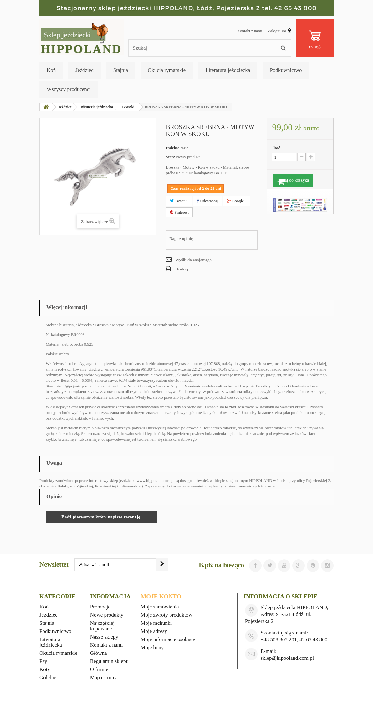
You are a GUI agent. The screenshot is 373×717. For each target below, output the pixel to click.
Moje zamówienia (160, 607)
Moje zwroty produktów (166, 615)
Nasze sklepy (104, 637)
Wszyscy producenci (69, 89)
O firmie (99, 669)
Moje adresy (154, 631)
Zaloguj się (279, 30)
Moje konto (161, 596)
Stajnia (120, 70)
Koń (51, 70)
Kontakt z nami (249, 30)
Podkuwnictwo (286, 70)
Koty (44, 669)
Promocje (100, 607)
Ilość (276, 147)
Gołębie (47, 677)
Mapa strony (103, 677)
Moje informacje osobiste (168, 639)
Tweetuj (179, 201)
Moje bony (152, 647)
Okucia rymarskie (167, 70)
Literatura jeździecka (227, 70)
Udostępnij (207, 201)
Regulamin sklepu (109, 661)
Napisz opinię (181, 238)
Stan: (170, 156)
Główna (98, 653)
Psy (43, 661)
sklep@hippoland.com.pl (287, 658)
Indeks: (172, 147)
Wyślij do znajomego (193, 259)
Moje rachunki (156, 623)
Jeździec (84, 70)
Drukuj (181, 269)
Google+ (236, 201)
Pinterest (179, 212)
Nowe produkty (106, 615)
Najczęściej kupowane (102, 626)
